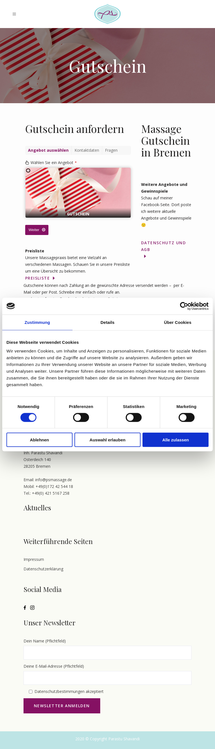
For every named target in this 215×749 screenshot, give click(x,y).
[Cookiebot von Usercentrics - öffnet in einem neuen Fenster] (184, 306)
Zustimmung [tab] (37, 322)
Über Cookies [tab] (177, 322)
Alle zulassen (175, 439)
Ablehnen (39, 439)
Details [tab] (107, 322)
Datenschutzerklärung (43, 568)
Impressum (34, 559)
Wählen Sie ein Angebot (54, 162)
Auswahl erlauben (107, 439)
